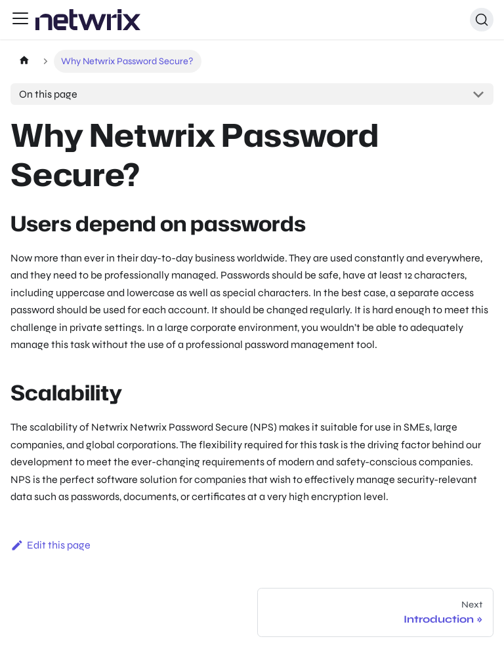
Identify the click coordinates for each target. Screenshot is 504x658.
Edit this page (50, 545)
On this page (48, 94)
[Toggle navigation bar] (20, 20)
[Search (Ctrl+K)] (482, 19)
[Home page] (23, 61)
